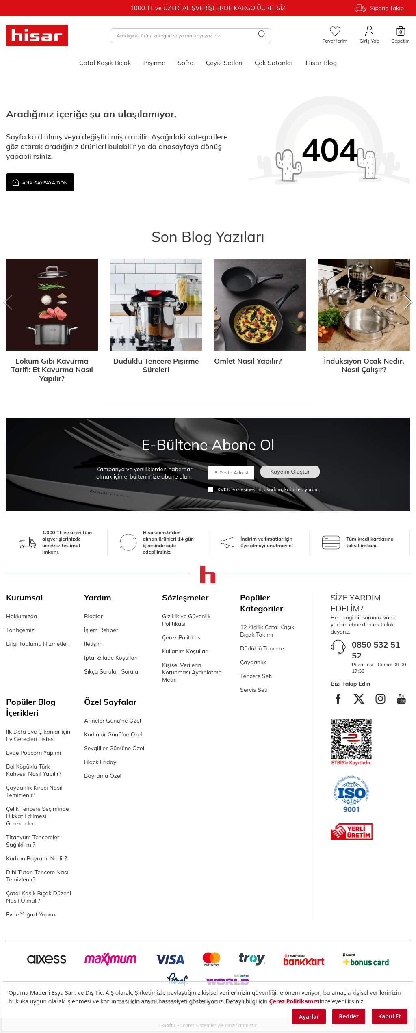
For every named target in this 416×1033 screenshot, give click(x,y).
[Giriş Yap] (369, 35)
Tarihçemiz (20, 630)
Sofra (186, 62)
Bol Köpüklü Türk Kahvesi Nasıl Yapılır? (33, 770)
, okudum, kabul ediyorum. (264, 489)
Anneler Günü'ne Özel (112, 720)
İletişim (93, 644)
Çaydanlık (253, 662)
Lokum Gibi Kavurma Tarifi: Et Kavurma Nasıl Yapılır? (52, 370)
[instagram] (393, 699)
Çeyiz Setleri (224, 62)
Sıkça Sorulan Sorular (112, 671)
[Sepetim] (401, 35)
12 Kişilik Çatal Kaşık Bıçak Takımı (267, 631)
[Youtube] (370, 722)
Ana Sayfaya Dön (40, 181)
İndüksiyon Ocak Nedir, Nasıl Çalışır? (364, 366)
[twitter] (370, 699)
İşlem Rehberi (101, 630)
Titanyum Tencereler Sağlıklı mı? (32, 841)
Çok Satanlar (274, 62)
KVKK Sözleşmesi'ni (239, 489)
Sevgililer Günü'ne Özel (114, 748)
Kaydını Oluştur (289, 471)
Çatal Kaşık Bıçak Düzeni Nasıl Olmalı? (38, 897)
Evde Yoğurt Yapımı (31, 914)
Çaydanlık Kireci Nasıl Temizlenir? (34, 791)
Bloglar (93, 616)
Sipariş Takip (379, 8)
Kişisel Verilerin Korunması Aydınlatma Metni (192, 672)
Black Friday (100, 762)
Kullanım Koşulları (185, 651)
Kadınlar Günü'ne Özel (113, 734)
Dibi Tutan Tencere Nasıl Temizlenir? (37, 875)
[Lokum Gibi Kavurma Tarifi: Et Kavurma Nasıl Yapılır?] (52, 305)
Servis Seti (254, 689)
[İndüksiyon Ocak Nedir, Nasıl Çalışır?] (364, 305)
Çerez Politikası (182, 637)
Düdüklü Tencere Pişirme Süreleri (156, 366)
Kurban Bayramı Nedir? (36, 858)
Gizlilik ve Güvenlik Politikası (186, 620)
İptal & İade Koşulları (111, 657)
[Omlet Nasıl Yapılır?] (260, 305)
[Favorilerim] (335, 35)
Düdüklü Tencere (262, 648)
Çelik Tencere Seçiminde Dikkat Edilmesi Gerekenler (37, 816)
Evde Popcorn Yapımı (33, 752)
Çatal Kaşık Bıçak (105, 62)
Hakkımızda (21, 616)
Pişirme (154, 62)
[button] (7, 302)
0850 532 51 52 (376, 650)
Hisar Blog (321, 62)
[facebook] (348, 699)
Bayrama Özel (102, 776)
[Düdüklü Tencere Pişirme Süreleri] (156, 305)
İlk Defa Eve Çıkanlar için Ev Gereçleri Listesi (38, 735)
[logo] (37, 35)
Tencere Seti (256, 676)
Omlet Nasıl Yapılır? (248, 361)
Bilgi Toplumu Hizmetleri (37, 644)
